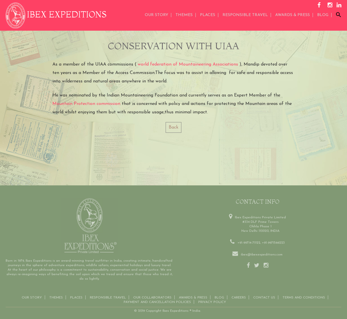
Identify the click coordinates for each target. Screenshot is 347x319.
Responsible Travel (245, 15)
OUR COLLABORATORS (152, 297)
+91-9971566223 (273, 242)
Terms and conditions (304, 297)
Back (173, 127)
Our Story (156, 15)
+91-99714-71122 (248, 242)
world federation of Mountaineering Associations (188, 64)
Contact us (264, 297)
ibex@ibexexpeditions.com (262, 254)
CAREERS (239, 297)
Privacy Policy (212, 301)
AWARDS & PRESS (292, 15)
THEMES (184, 15)
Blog (322, 15)
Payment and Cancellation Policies (157, 301)
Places (207, 15)
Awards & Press (193, 297)
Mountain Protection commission (86, 104)
